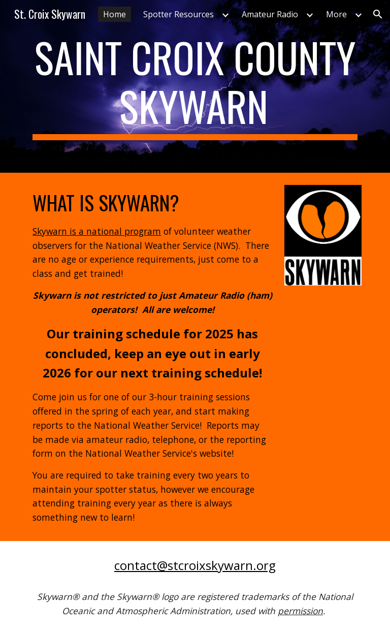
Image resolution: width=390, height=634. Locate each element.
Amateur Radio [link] (270, 14)
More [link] (336, 14)
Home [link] (114, 14)
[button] (378, 14)
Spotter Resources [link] (178, 14)
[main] (194, 86)
